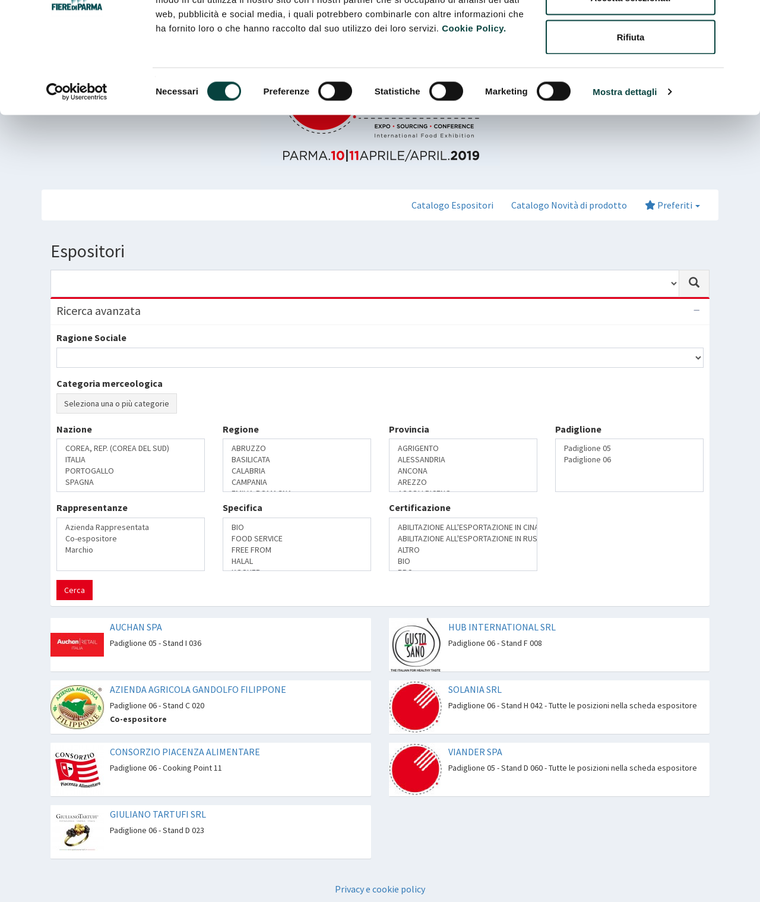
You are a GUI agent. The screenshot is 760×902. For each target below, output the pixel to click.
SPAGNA (130, 482)
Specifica (242, 507)
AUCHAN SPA (136, 627)
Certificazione (420, 507)
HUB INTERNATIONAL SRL (502, 627)
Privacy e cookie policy (380, 889)
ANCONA (463, 471)
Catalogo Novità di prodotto (569, 205)
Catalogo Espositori (452, 205)
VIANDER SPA (475, 752)
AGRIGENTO (463, 448)
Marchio (130, 550)
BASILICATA (296, 459)
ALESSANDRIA (463, 459)
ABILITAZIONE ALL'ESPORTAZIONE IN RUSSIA (463, 538)
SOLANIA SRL (475, 689)
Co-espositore (130, 538)
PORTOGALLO (130, 471)
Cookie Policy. (474, 100)
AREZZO (463, 482)
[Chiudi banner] (741, 18)
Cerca (74, 590)
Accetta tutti (631, 31)
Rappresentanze (92, 507)
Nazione (74, 429)
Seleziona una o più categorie (116, 403)
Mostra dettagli (625, 164)
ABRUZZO (296, 448)
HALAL (296, 561)
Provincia (409, 429)
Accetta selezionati (630, 70)
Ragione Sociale (91, 337)
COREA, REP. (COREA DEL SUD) (130, 448)
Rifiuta (631, 109)
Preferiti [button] (672, 205)
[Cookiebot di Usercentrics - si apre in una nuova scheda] (77, 164)
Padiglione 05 (629, 448)
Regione (241, 429)
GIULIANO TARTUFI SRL (158, 814)
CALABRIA (296, 471)
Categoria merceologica (109, 383)
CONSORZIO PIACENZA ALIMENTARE (185, 752)
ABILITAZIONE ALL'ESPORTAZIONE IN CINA (463, 527)
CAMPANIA (296, 482)
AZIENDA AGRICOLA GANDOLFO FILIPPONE (198, 689)
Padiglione (578, 429)
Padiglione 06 (629, 459)
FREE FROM (296, 550)
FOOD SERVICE (296, 538)
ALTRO (463, 550)
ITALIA (130, 459)
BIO (296, 527)
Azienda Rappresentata (130, 527)
